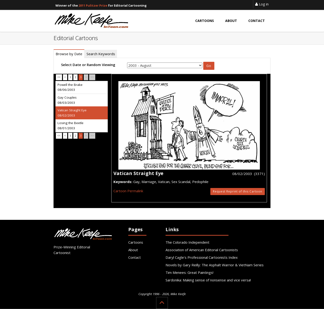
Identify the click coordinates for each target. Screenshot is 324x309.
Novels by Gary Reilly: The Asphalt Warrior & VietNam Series (215, 265)
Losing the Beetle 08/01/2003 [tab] (70, 125)
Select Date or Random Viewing (88, 64)
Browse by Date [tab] (69, 53)
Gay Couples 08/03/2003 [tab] (67, 100)
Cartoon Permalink (128, 190)
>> (92, 77)
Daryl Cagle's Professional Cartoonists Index (202, 257)
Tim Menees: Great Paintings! (189, 272)
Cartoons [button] (204, 20)
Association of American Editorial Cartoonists (202, 249)
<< (59, 77)
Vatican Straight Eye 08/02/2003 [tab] (72, 112)
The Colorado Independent (187, 242)
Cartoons (135, 242)
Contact (134, 257)
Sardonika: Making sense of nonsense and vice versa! (208, 280)
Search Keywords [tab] (101, 53)
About (133, 249)
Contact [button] (256, 20)
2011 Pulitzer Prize (93, 5)
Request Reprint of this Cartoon (237, 191)
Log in (262, 4)
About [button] (231, 20)
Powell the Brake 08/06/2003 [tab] (70, 87)
